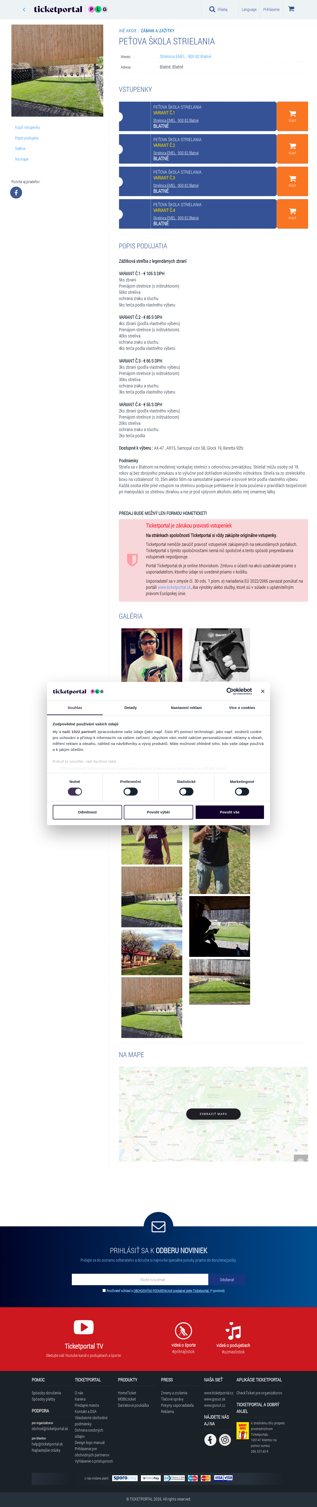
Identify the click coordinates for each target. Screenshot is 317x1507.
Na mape (21, 159)
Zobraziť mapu (213, 1114)
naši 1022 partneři (79, 732)
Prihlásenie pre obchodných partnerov (92, 1451)
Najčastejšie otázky (46, 1450)
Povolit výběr (158, 812)
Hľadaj (218, 9)
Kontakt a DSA (86, 1411)
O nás (79, 1392)
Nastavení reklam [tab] (186, 707)
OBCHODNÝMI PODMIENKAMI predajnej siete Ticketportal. (171, 1290)
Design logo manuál (90, 1442)
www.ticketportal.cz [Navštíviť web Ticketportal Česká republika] (218, 1392)
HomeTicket (127, 1392)
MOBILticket (127, 1399)
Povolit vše (229, 812)
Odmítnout (87, 812)
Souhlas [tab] (75, 707)
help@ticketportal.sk (47, 1443)
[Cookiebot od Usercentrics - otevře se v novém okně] (230, 691)
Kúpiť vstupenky (27, 127)
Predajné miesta (87, 1405)
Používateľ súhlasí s (165, 1290)
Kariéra (80, 1399)
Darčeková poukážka (133, 1405)
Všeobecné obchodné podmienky (91, 1420)
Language (249, 9)
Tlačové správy (172, 1399)
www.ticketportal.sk (174, 587)
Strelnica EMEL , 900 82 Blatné (185, 56)
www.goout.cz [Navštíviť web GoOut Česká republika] (214, 1405)
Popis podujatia (26, 137)
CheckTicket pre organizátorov (259, 1392)
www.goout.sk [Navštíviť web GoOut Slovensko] (214, 1399)
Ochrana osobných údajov (89, 1433)
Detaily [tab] (131, 707)
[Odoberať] (226, 1279)
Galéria (20, 148)
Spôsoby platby (43, 1399)
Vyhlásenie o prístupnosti (94, 1461)
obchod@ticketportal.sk (50, 1428)
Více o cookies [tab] (242, 707)
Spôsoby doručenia (46, 1392)
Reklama (167, 1411)
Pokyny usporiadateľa (177, 1405)
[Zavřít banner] (262, 691)
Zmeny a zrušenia (174, 1392)
